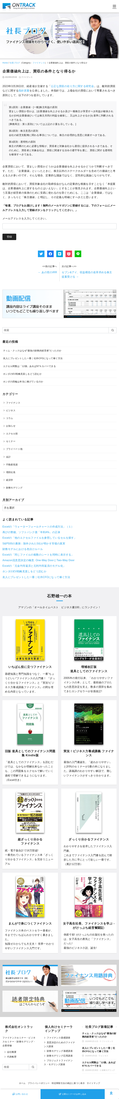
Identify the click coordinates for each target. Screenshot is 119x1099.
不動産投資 (12, 464)
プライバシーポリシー (39, 1083)
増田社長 (11, 472)
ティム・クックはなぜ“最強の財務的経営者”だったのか (32, 350)
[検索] (59, 330)
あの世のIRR (47, 272)
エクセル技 (12, 433)
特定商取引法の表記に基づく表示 (68, 1083)
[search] (112, 330)
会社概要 (12, 1052)
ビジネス (11, 410)
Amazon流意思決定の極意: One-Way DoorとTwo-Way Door (38, 560)
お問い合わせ (20, 1094)
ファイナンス (39, 63)
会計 (8, 457)
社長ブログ (15, 63)
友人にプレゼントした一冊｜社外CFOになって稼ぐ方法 (33, 358)
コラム (9, 418)
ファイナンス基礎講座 (58, 1037)
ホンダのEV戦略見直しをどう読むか (22, 374)
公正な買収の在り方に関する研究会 (72, 86)
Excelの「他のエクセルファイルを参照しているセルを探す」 (39, 537)
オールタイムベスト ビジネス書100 (56, 607)
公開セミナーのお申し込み (72, 1094)
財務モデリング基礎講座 (60, 1051)
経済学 (9, 480)
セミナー (11, 441)
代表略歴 (12, 1056)
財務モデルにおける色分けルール (22, 549)
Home (5, 63)
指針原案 (24, 90)
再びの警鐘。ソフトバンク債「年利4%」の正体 (31, 532)
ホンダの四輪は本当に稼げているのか (23, 381)
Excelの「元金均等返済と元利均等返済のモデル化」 (34, 565)
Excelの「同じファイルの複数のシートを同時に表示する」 (38, 554)
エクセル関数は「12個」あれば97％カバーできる (29, 366)
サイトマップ (93, 1083)
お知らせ (11, 426)
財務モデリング (14, 487)
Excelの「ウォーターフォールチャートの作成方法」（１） (38, 526)
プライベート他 (14, 449)
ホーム (22, 1083)
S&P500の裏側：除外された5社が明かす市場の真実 (33, 543)
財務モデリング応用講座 (60, 1055)
